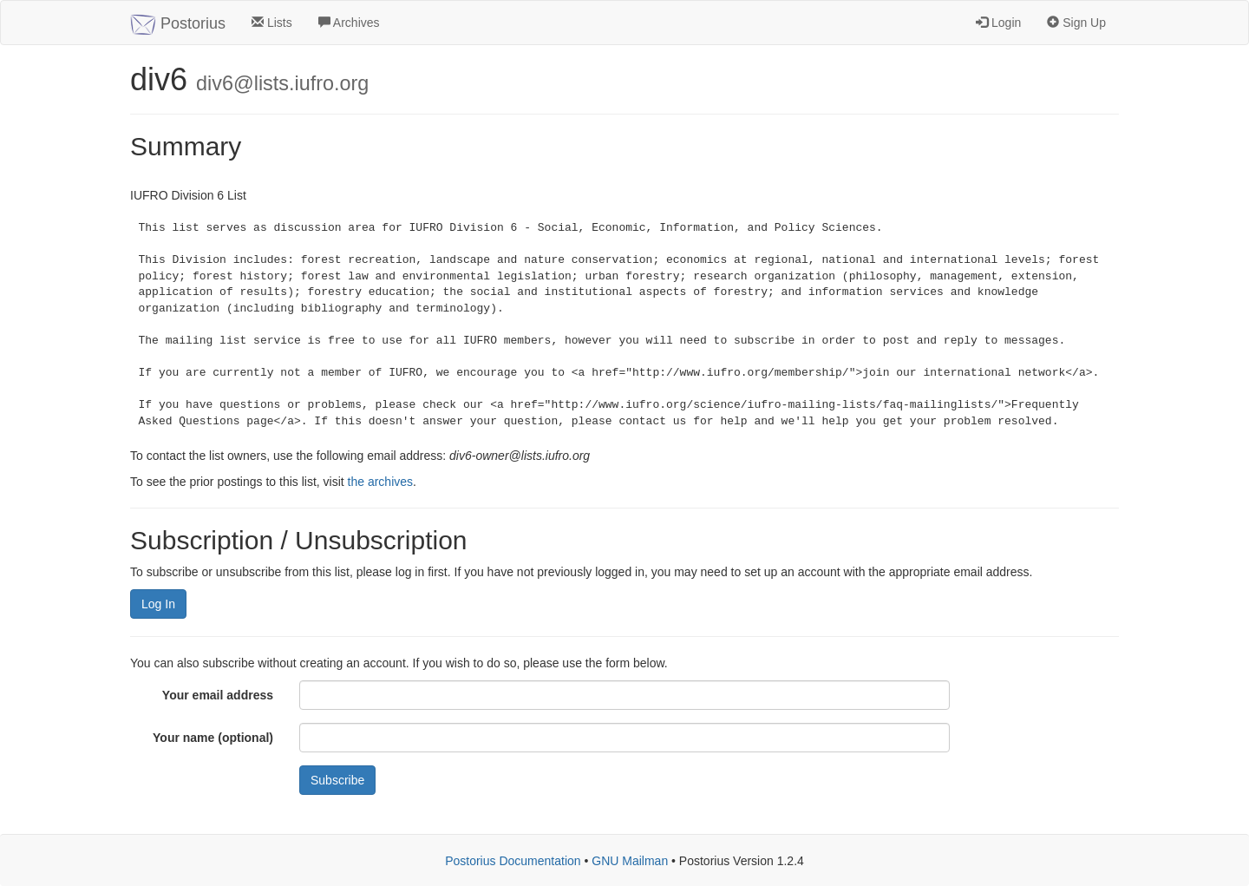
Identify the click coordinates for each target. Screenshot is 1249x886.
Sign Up (1076, 23)
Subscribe (337, 780)
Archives (349, 23)
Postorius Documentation (512, 861)
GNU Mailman (630, 861)
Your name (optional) (213, 738)
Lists (272, 23)
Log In (158, 604)
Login (998, 23)
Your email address (217, 695)
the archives (380, 482)
